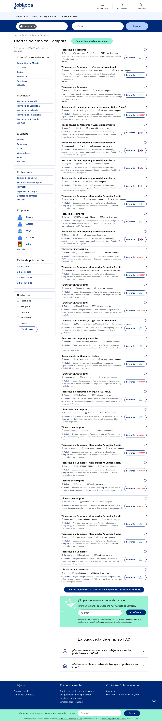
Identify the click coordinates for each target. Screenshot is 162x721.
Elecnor (25, 217)
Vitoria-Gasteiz (24, 153)
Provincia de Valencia (27, 110)
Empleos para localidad (71, 701)
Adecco (25, 224)
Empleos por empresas (71, 698)
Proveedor (22, 186)
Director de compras (27, 195)
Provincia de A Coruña (28, 119)
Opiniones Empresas (24, 694)
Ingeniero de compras (28, 191)
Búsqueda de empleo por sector (75, 694)
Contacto (110, 691)
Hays (24, 230)
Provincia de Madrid (27, 101)
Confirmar (27, 329)
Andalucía (22, 76)
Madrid (20, 139)
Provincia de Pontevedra (29, 114)
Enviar (132, 713)
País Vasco (22, 81)
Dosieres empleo (22, 691)
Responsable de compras (29, 182)
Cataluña (21, 67)
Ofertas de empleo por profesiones (77, 691)
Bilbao (20, 157)
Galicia (20, 72)
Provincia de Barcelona (28, 105)
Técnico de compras (27, 177)
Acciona (25, 237)
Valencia (21, 148)
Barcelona (22, 144)
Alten (24, 244)
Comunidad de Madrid (28, 63)
